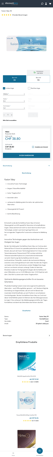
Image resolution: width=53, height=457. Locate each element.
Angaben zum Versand (40, 147)
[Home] (13, 453)
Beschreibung (26, 166)
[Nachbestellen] (40, 451)
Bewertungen (26, 335)
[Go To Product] (26, 360)
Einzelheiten (26, 311)
